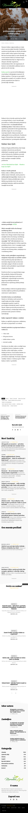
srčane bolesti (14, 405)
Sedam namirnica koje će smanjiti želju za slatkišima (18, 739)
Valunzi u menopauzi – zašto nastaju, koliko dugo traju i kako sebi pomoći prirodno (13, 485)
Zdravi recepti (5, 567)
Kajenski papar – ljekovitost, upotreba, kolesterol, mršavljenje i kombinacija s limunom (14, 607)
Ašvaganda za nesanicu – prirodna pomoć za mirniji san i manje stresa (17, 711)
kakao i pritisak (13, 398)
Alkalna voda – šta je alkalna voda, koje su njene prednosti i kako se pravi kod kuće (13, 502)
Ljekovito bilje (5, 442)
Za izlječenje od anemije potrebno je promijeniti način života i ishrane (17, 724)
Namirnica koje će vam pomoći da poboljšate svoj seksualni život (20, 417)
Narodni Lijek (9, 36)
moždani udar (20, 404)
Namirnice (16, 23)
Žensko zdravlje (5, 481)
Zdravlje (3, 469)
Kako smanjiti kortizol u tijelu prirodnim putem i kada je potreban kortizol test (12, 515)
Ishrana (11, 23)
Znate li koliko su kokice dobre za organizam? (14, 633)
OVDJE (15, 224)
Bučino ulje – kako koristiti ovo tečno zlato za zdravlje (14, 658)
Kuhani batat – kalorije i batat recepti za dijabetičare (14, 683)
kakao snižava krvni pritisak (14, 400)
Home (2, 43)
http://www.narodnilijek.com (18, 427)
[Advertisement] (14, 101)
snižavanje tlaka (5, 405)
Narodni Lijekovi (5, 544)
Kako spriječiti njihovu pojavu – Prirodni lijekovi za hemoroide (18, 732)
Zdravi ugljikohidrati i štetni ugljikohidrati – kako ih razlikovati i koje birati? (13, 458)
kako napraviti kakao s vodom (8, 404)
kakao (7, 398)
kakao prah (4, 400)
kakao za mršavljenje (6, 402)
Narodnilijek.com (10, 805)
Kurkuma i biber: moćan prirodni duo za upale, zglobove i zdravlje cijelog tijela (13, 571)
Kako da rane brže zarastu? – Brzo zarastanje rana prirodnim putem (5, 418)
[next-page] (15, 693)
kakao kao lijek (21, 398)
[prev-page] (12, 693)
